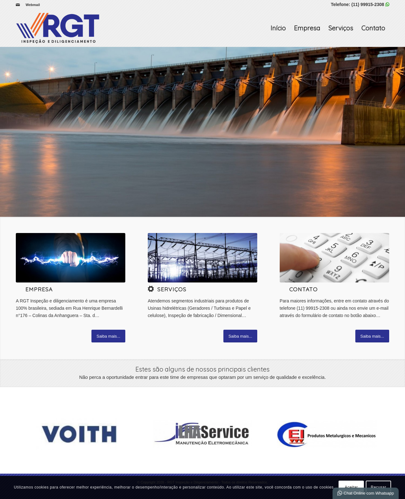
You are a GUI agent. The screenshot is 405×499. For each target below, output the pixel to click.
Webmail (33, 5)
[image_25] (334, 257)
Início (278, 28)
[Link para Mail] (17, 5)
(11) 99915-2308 (368, 4)
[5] (202, 257)
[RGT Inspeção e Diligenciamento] (58, 28)
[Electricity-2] (70, 257)
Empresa (307, 28)
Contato (373, 28)
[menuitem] (31, 4)
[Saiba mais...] (108, 336)
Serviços (340, 28)
